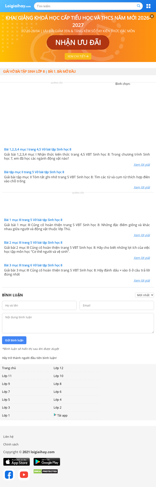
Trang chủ (9, 368)
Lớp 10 (58, 376)
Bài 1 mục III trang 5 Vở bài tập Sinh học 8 (33, 220)
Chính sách (10, 444)
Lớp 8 (58, 384)
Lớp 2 (58, 407)
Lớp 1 (6, 415)
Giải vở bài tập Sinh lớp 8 (24, 71)
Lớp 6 (58, 392)
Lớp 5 (6, 399)
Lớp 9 (6, 384)
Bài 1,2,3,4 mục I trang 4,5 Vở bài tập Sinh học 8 (37, 149)
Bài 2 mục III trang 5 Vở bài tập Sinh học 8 (33, 242)
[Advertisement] (78, 116)
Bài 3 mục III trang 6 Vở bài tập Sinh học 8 (33, 265)
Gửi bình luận (14, 340)
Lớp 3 (6, 407)
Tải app (60, 415)
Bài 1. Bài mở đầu (62, 71)
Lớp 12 (58, 368)
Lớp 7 (6, 392)
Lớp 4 (58, 399)
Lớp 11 (7, 376)
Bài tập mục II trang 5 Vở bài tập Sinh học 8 (34, 172)
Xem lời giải (142, 164)
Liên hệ (8, 437)
